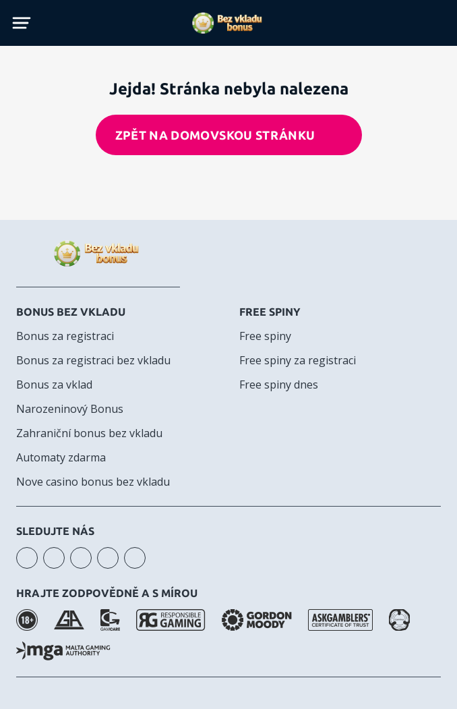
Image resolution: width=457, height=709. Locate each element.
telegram (107, 557)
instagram (27, 557)
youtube (54, 557)
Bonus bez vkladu (70, 312)
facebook (80, 557)
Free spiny (270, 312)
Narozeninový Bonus (69, 408)
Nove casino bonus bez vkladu (93, 481)
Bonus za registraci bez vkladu (93, 360)
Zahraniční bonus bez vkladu (89, 433)
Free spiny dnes (278, 384)
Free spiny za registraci (297, 360)
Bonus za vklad (54, 384)
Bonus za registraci (65, 336)
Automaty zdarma (61, 457)
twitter (134, 557)
